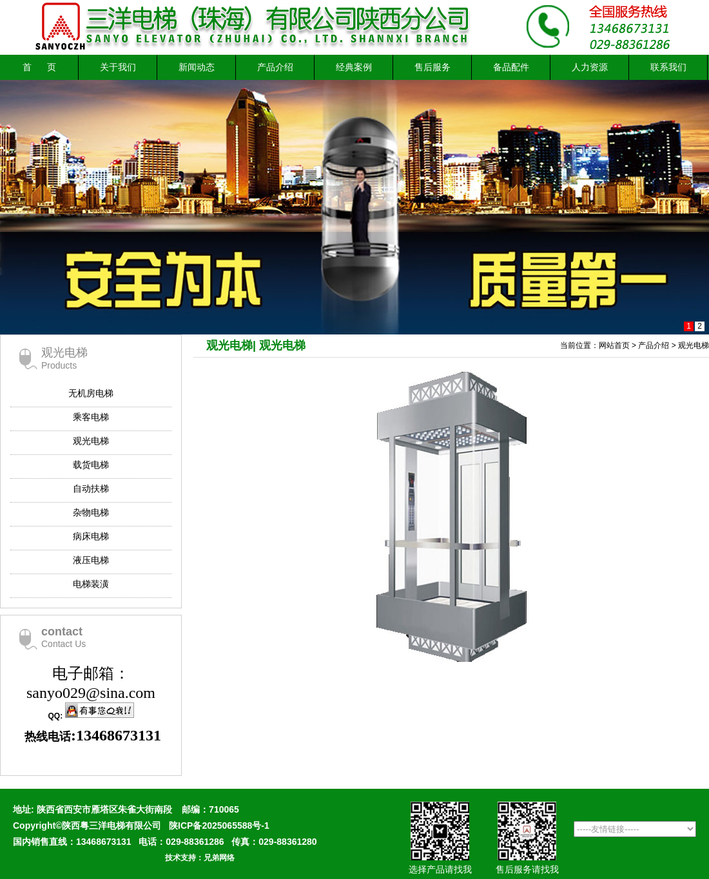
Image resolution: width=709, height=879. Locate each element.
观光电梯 (91, 441)
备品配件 (511, 67)
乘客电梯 (91, 417)
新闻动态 (197, 67)
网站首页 (614, 345)
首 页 (39, 67)
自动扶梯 (91, 488)
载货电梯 (91, 464)
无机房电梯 (90, 393)
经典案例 (354, 67)
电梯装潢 (91, 584)
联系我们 (668, 67)
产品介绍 (275, 67)
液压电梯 (91, 560)
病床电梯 (91, 536)
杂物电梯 (91, 512)
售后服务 (432, 67)
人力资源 (590, 67)
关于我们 (118, 67)
